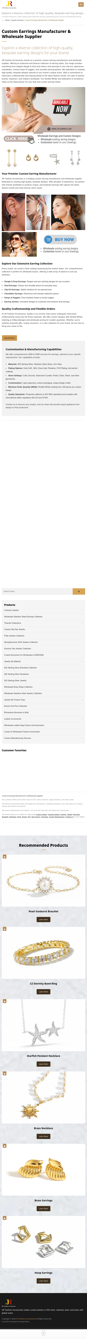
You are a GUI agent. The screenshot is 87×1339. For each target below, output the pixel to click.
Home (7, 20)
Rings (19, 817)
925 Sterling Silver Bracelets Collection (20, 668)
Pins (29, 817)
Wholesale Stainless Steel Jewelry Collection (23, 693)
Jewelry (69, 814)
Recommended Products (43, 845)
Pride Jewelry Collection (14, 636)
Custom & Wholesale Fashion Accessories (22, 732)
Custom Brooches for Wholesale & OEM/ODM (24, 655)
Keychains (44, 817)
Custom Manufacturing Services (17, 738)
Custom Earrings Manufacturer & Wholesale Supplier (44, 20)
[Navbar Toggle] (81, 4)
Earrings (63, 814)
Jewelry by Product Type (14, 700)
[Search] (37, 591)
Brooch (24, 817)
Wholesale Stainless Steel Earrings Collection (23, 617)
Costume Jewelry (11, 610)
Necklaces (12, 817)
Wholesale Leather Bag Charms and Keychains (24, 725)
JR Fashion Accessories (25, 1319)
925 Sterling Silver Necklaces (16, 674)
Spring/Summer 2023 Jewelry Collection (21, 642)
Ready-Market (24, 1321)
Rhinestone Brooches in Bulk (16, 712)
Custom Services (17, 20)
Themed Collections (12, 623)
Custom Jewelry (41, 814)
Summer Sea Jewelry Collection (17, 648)
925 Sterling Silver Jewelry (15, 680)
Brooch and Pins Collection (15, 706)
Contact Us (69, 817)
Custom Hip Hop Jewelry (14, 629)
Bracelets (5, 817)
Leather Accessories (12, 719)
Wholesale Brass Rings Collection (18, 687)
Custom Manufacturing (57, 817)
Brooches (76, 814)
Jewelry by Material (12, 661)
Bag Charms (36, 817)
